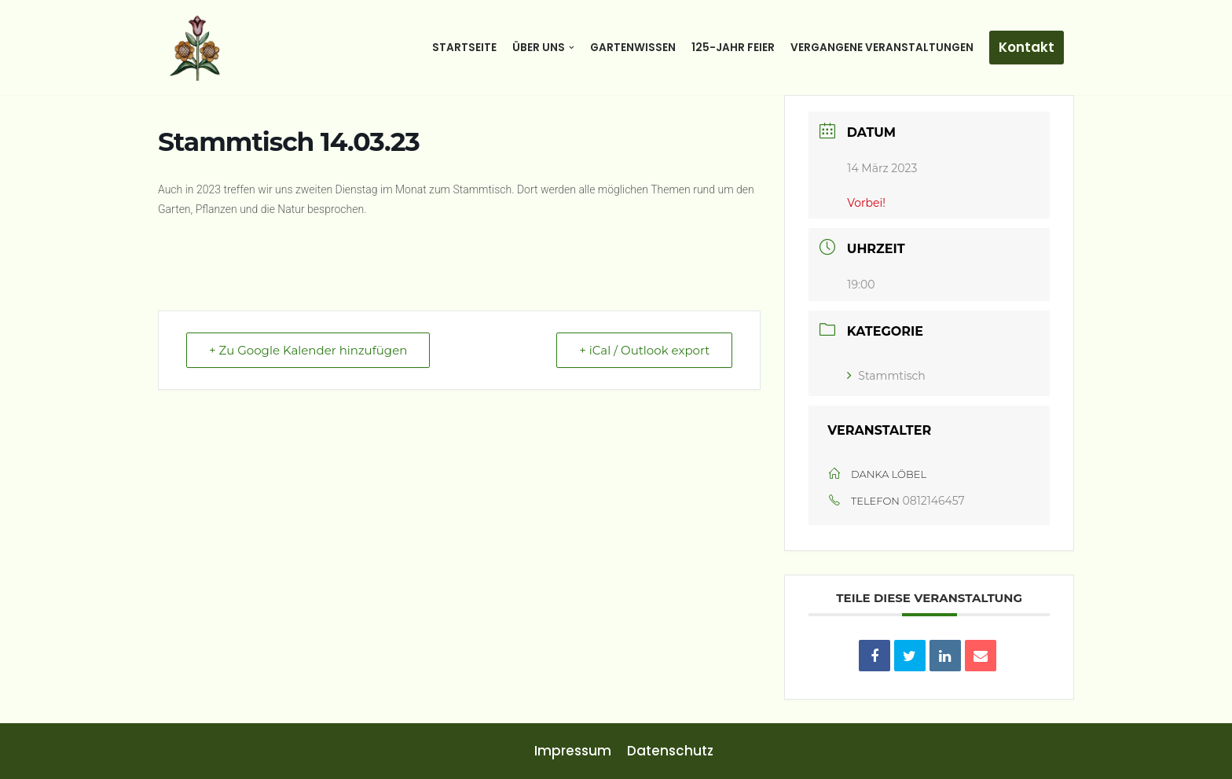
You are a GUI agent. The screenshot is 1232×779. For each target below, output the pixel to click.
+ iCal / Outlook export (644, 350)
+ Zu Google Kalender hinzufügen (308, 350)
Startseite (464, 47)
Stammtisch (886, 376)
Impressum (572, 750)
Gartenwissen (633, 47)
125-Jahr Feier (733, 47)
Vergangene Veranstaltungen (882, 47)
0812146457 (934, 501)
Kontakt (1026, 47)
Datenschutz (670, 750)
